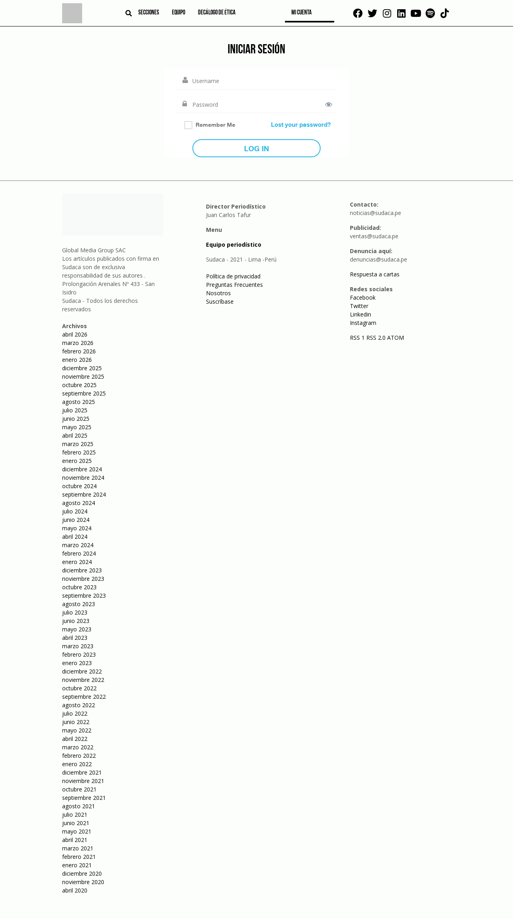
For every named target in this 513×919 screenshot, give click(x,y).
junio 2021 (75, 823)
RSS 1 (358, 337)
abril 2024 (74, 536)
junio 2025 (75, 418)
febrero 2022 (79, 755)
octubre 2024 (79, 486)
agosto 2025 (78, 402)
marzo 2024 (77, 545)
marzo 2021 (77, 848)
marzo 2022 (77, 747)
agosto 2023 (78, 604)
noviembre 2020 (83, 882)
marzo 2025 (77, 444)
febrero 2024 (79, 553)
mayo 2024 (76, 528)
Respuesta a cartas (375, 274)
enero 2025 (77, 461)
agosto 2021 (78, 806)
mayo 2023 (76, 629)
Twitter (359, 306)
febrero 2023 (79, 654)
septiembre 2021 (84, 797)
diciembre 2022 (82, 671)
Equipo (178, 13)
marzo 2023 (77, 646)
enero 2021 (77, 865)
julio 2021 (74, 814)
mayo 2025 (76, 427)
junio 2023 (75, 621)
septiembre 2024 (84, 494)
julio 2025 (74, 410)
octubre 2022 (79, 688)
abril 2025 (74, 435)
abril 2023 (74, 637)
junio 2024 (75, 519)
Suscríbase (220, 301)
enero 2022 (77, 764)
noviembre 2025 (83, 376)
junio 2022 (75, 722)
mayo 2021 (76, 831)
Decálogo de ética (217, 13)
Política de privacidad (233, 276)
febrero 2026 (79, 351)
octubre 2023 (79, 587)
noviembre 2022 (83, 680)
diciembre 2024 (82, 469)
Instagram (363, 323)
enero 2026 (77, 359)
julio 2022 (74, 713)
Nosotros (218, 293)
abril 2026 (74, 334)
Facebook (363, 297)
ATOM (395, 337)
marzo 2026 (77, 343)
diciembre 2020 (82, 873)
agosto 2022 (78, 705)
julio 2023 (74, 612)
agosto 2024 (78, 503)
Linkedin (360, 314)
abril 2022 (74, 739)
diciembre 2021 (82, 772)
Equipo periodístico (233, 244)
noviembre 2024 (83, 477)
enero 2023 (77, 663)
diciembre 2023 (82, 570)
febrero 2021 (79, 856)
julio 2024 (74, 511)
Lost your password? (301, 124)
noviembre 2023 (83, 578)
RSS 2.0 (376, 337)
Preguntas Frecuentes (234, 284)
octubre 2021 (79, 789)
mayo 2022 (76, 730)
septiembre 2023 (84, 595)
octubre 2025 (79, 385)
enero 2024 (77, 562)
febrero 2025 (79, 452)
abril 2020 (74, 890)
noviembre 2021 (83, 781)
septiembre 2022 (84, 696)
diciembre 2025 (82, 368)
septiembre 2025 (84, 393)
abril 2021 (74, 840)
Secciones (148, 13)
